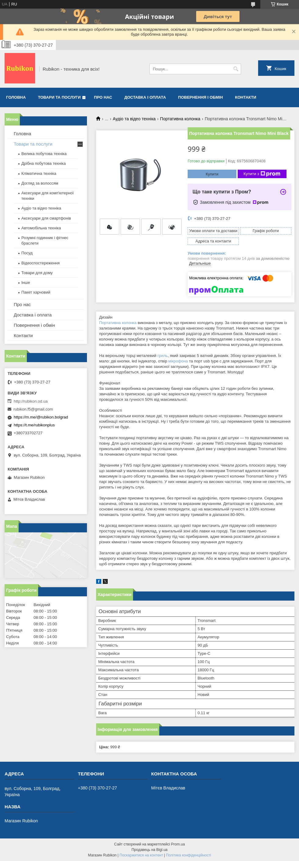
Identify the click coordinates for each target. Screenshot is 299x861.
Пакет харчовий (35, 292)
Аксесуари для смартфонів (46, 218)
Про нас (103, 97)
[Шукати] (235, 69)
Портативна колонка (180, 118)
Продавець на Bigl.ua (149, 850)
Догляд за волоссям (39, 183)
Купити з (261, 174)
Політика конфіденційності (188, 855)
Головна (16, 97)
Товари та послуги (59, 97)
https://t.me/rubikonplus (34, 425)
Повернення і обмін (200, 97)
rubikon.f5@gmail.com (33, 409)
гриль (162, 355)
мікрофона (178, 361)
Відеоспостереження (40, 263)
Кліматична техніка (38, 173)
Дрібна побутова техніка (43, 163)
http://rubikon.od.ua (31, 401)
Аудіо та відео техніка (134, 118)
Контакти (245, 97)
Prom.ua (178, 844)
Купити (212, 174)
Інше (25, 282)
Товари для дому (36, 272)
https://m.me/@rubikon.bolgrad (41, 417)
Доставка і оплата (145, 97)
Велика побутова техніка (44, 153)
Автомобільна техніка (41, 228)
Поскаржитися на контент (141, 855)
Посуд (27, 253)
